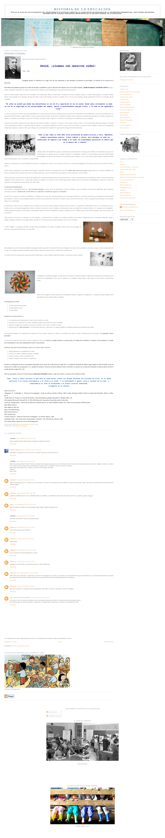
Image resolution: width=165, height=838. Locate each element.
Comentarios (54, 716)
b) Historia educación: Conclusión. (130, 92)
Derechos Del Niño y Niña (128, 169)
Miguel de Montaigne (126, 120)
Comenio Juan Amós (126, 97)
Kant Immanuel (124, 112)
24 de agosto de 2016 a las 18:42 (26, 493)
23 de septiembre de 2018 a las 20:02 (27, 573)
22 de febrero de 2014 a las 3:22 (25, 461)
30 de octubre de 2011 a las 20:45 (31, 450)
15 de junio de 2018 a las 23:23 (26, 561)
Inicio (60, 641)
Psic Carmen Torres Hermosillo (20, 597)
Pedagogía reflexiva (126, 187)
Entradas (52, 712)
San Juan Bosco (124, 128)
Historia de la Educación (82, 9)
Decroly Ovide (124, 99)
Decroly (122, 164)
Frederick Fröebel (20, 426)
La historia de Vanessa (126, 180)
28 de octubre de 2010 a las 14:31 (26, 438)
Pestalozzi (123, 122)
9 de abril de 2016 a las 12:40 (25, 480)
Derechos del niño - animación (129, 167)
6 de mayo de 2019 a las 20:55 (26, 586)
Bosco (122, 162)
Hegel (121, 172)
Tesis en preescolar (125, 195)
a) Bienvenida (124, 89)
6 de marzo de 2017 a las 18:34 (25, 516)
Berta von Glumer (125, 94)
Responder (13, 444)
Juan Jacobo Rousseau (126, 110)
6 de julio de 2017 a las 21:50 (25, 538)
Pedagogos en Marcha (126, 80)
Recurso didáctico (125, 192)
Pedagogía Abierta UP (130, 207)
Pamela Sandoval (15, 450)
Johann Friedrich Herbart (127, 107)
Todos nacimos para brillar (128, 198)
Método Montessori (125, 185)
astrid (12, 504)
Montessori (123, 182)
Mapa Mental (124, 115)
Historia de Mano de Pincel (128, 174)
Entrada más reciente (10, 641)
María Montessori (125, 117)
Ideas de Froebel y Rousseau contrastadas (132, 177)
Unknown (13, 480)
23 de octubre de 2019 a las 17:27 (40, 597)
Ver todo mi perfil (127, 210)
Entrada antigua (108, 641)
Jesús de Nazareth (125, 104)
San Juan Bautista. (125, 125)
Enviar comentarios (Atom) (21, 646)
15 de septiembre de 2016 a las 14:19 (25, 504)
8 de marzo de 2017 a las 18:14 (26, 527)
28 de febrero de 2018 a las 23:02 (26, 550)
